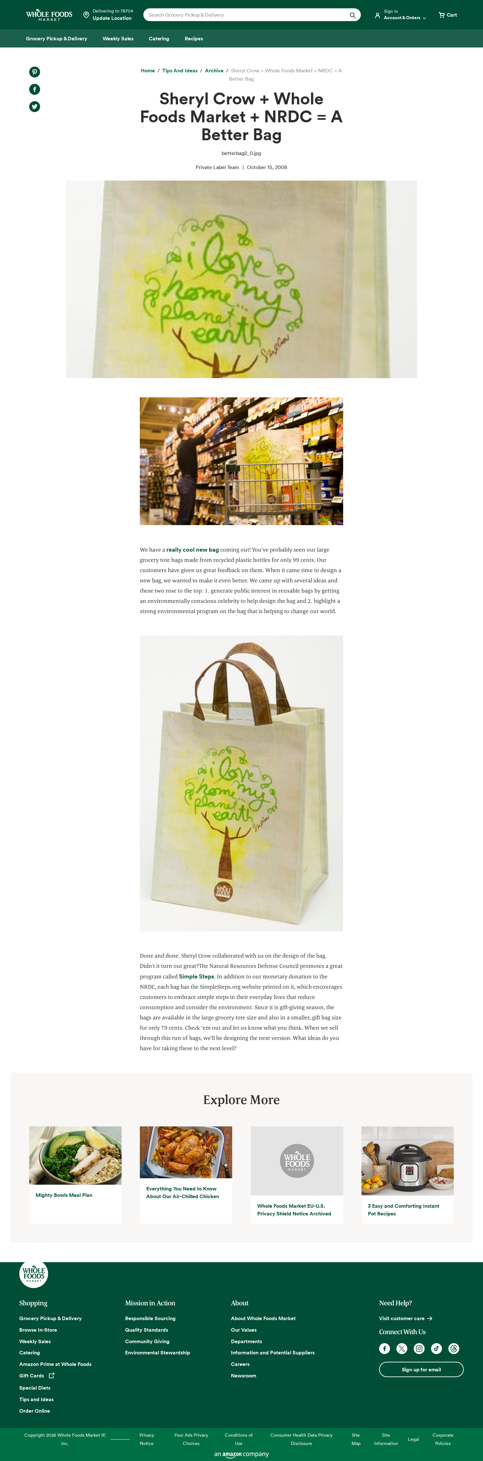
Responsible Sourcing (150, 1318)
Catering (29, 1352)
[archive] (214, 71)
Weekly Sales (35, 1341)
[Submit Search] (353, 15)
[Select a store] (107, 15)
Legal (413, 1439)
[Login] (401, 14)
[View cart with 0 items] (447, 15)
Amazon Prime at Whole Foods (55, 1364)
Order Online (34, 1410)
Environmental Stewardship (157, 1352)
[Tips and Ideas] (180, 71)
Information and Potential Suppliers (273, 1352)
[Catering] (159, 38)
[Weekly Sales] (118, 38)
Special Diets (34, 1387)
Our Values (244, 1329)
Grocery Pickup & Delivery (50, 1318)
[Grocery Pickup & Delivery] (56, 38)
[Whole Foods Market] (49, 15)
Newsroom (243, 1375)
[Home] (148, 71)
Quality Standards (146, 1329)
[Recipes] (194, 38)
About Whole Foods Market (263, 1318)
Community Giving (147, 1341)
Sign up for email (421, 1369)
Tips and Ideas (36, 1399)
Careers (240, 1364)
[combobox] (241, 15)
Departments (246, 1341)
